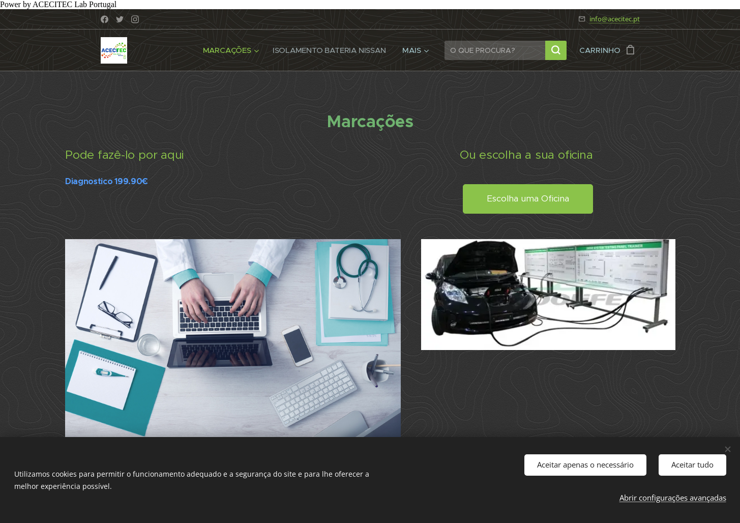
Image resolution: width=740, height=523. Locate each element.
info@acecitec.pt (614, 18)
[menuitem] (229, 50)
